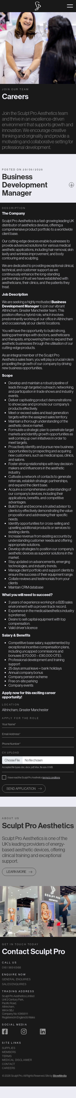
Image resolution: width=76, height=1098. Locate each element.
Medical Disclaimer (17, 1060)
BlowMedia (60, 1076)
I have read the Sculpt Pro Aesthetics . (34, 777)
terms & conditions (51, 777)
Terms (7, 1056)
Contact (8, 1064)
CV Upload (10, 752)
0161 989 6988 (11, 967)
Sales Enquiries (14, 984)
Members (9, 1052)
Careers (8, 1068)
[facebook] (5, 1031)
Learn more (16, 872)
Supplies (8, 1048)
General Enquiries (16, 979)
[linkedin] (43, 1031)
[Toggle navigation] (70, 6)
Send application (21, 789)
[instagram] (24, 1031)
